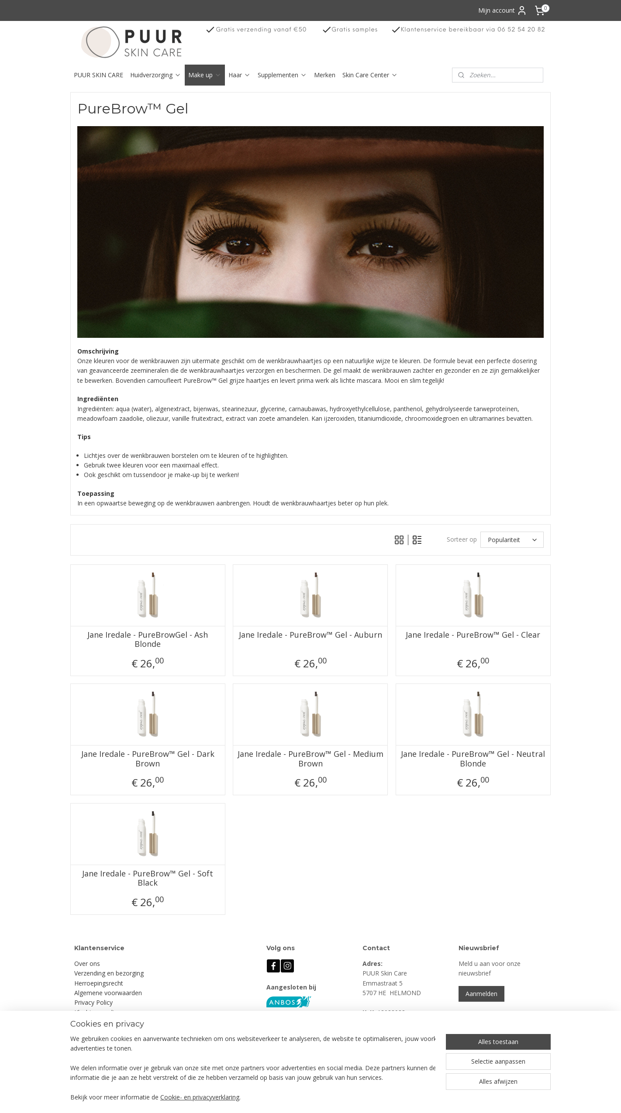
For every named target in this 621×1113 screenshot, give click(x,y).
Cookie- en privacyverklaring (199, 1097)
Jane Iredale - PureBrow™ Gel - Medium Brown (310, 758)
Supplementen (282, 75)
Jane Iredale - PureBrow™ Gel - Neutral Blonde (473, 758)
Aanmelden (481, 993)
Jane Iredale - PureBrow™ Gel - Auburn (310, 635)
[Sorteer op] (512, 539)
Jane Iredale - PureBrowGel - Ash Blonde (147, 639)
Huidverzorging (155, 75)
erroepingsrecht (101, 983)
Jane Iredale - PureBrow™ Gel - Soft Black (147, 878)
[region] (252, 1068)
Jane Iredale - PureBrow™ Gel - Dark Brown (147, 758)
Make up (204, 75)
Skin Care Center (370, 75)
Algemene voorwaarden (108, 993)
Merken (324, 75)
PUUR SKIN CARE (98, 75)
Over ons (87, 963)
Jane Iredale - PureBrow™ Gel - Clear (473, 635)
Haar (239, 75)
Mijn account (502, 10)
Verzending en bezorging (109, 973)
